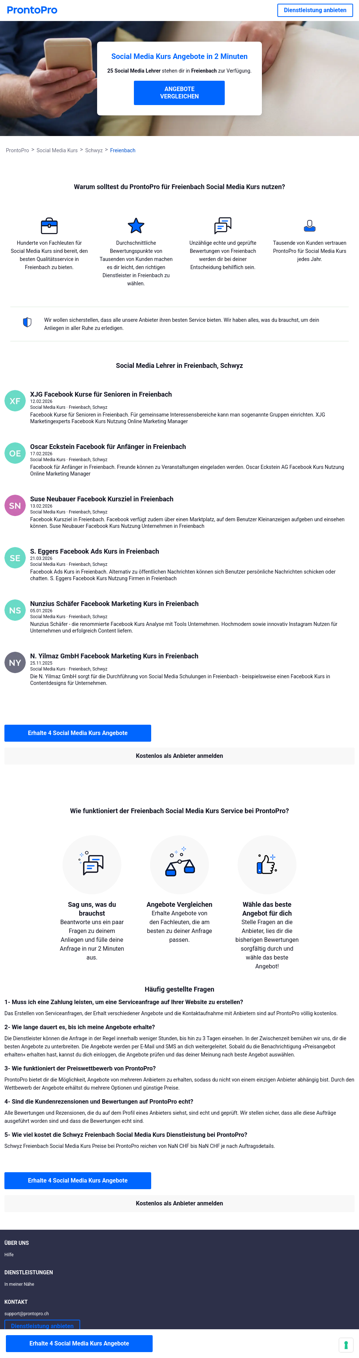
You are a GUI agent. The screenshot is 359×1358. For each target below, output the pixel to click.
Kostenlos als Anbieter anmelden (179, 755)
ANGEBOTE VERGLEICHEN (179, 93)
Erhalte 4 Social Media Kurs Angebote (78, 733)
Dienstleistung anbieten (315, 10)
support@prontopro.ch (26, 1313)
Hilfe (9, 1254)
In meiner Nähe (19, 1284)
